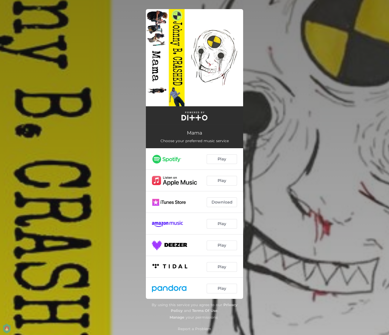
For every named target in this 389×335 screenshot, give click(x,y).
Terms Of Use (205, 310)
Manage (177, 317)
